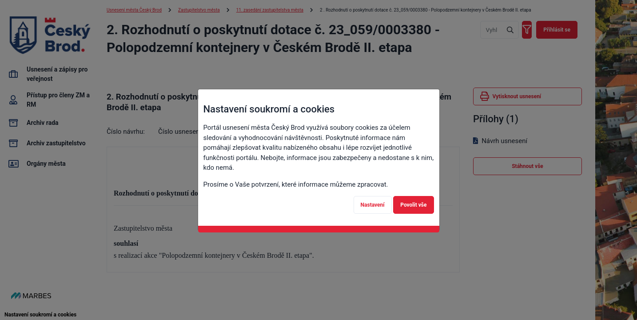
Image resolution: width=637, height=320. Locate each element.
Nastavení (373, 205)
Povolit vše (413, 205)
